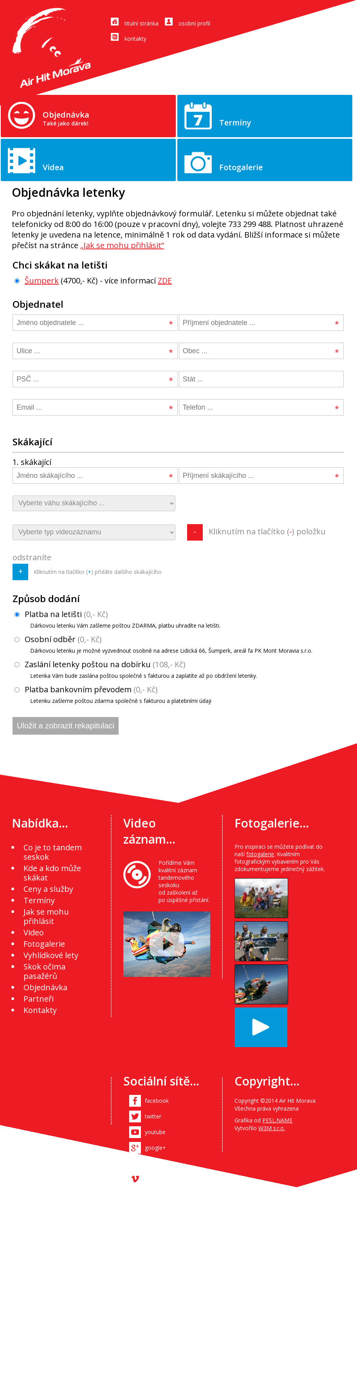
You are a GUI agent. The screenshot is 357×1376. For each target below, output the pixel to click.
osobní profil (194, 23)
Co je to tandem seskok (52, 852)
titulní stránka (141, 23)
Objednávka (66, 118)
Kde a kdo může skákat (52, 873)
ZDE (165, 280)
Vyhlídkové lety (50, 955)
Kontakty (40, 1010)
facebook (157, 1100)
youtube (155, 1132)
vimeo (152, 1179)
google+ (155, 1147)
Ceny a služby (48, 889)
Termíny (235, 122)
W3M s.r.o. (271, 1128)
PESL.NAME (277, 1120)
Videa (53, 167)
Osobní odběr (163, 644)
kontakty (135, 38)
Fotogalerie (241, 167)
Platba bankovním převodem (112, 694)
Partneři (38, 998)
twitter (153, 1116)
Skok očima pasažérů (44, 971)
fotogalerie (260, 854)
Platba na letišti (117, 619)
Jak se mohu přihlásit (46, 916)
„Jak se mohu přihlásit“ (122, 245)
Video (33, 932)
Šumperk (42, 280)
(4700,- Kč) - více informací (93, 280)
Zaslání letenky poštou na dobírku (135, 669)
